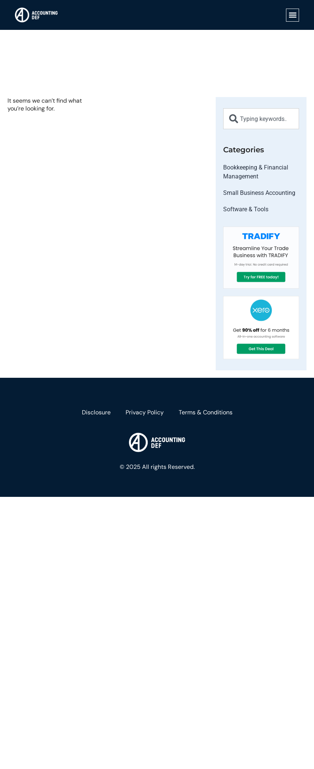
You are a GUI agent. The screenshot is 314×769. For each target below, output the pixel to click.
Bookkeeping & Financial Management (255, 172)
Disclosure (96, 412)
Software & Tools (245, 209)
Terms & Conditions (206, 412)
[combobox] (261, 118)
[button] (292, 15)
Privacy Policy (145, 412)
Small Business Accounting (259, 192)
